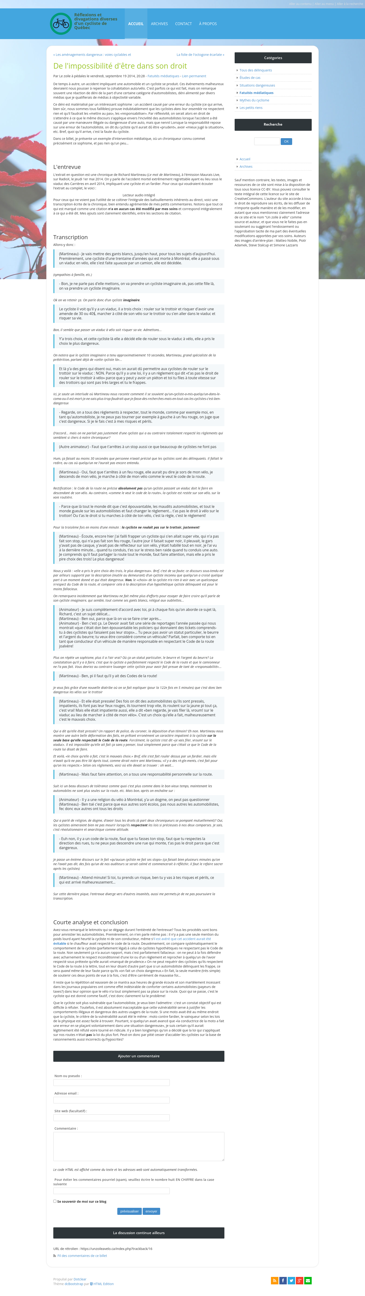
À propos (208, 23)
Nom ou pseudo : (68, 1076)
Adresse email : (66, 1093)
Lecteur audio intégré (139, 195)
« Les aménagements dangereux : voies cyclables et (92, 54)
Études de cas (250, 77)
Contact (183, 23)
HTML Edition (102, 1284)
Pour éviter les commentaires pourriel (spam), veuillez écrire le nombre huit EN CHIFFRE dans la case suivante (133, 1181)
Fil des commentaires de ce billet (82, 1255)
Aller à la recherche (350, 4)
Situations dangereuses (257, 85)
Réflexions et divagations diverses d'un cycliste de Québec (95, 21)
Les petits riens (251, 107)
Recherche (273, 124)
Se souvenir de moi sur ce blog (81, 1201)
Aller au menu (324, 4)
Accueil (136, 23)
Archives (159, 23)
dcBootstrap (74, 1284)
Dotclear (80, 1279)
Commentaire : (66, 1128)
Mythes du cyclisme (254, 100)
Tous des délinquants (256, 70)
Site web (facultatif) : (70, 1111)
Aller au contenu (300, 4)
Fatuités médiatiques (163, 76)
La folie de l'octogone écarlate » (200, 54)
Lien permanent (194, 76)
